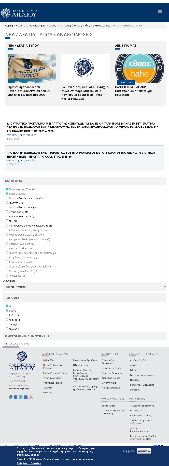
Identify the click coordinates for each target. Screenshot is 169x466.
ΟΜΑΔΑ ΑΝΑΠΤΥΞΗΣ (73, 445)
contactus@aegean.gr (20, 388)
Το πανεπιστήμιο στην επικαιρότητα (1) (30, 225)
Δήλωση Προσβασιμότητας (139, 429)
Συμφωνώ (129, 451)
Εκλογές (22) (16, 202)
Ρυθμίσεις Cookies (29, 463)
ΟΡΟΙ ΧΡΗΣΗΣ (34, 445)
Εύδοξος (47, 392)
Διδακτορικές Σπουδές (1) (23, 216)
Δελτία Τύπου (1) (18, 212)
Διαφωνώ (144, 450)
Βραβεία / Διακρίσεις (112, 373)
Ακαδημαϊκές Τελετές (140, 360)
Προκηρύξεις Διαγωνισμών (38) (26, 198)
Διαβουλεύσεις (101, 25)
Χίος (87, 25)
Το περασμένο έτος (70, 25)
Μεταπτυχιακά (109, 382)
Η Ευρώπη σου (80, 365)
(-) (5, 343)
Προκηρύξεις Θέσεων (112, 368)
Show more (9, 280)
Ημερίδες (134, 380)
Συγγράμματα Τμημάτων (85, 360)
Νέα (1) (13, 221)
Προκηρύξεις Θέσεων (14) (23, 207)
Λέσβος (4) (15, 319)
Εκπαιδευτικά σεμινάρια (142, 375)
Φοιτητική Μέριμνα (111, 387)
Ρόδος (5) (14, 315)
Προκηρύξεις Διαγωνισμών (108, 362)
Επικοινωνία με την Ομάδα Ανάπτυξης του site (143, 437)
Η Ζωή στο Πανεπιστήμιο (31, 25)
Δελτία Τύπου (109, 405)
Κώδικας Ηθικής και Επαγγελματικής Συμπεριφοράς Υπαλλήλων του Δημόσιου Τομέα (86, 376)
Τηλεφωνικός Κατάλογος (142, 405)
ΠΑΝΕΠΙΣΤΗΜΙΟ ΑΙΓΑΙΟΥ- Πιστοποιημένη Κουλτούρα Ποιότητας (133, 91)
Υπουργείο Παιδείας (53, 382)
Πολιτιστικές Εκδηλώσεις (142, 384)
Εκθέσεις (134, 370)
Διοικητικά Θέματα (111, 378)
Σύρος (52, 25)
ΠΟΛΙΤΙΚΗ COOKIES (52, 445)
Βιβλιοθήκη (48, 360)
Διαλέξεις (134, 365)
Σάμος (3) (14, 324)
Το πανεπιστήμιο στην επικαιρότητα (113, 412)
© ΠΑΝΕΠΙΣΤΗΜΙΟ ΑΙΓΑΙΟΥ (13, 445)
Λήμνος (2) (14, 328)
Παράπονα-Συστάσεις (141, 415)
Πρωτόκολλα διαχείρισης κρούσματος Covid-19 (85, 388)
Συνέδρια (134, 389)
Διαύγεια (47, 387)
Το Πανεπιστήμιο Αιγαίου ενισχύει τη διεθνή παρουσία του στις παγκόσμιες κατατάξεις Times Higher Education (85, 92)
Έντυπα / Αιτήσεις (52, 378)
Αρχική (9, 25)
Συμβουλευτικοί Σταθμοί (55, 373)
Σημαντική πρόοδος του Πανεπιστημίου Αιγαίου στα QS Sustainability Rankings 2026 (29, 91)
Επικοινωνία (136, 410)
